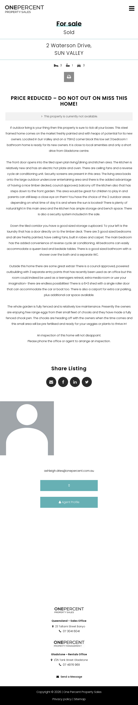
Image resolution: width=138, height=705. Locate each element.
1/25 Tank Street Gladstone (69, 660)
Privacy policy (62, 699)
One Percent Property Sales (82, 692)
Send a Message (69, 677)
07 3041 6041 (69, 631)
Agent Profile (69, 502)
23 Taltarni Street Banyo (68, 626)
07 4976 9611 (69, 665)
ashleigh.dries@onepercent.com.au (69, 471)
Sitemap (80, 699)
